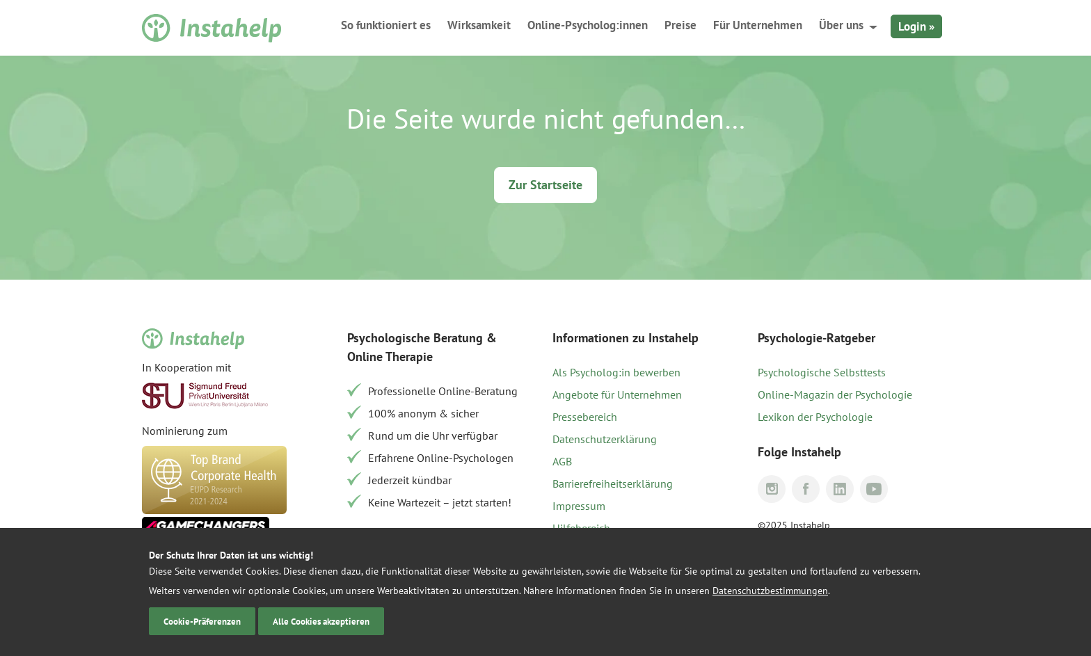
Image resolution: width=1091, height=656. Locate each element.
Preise (680, 25)
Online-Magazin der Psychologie (835, 394)
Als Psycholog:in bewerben (616, 372)
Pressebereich (584, 417)
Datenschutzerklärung (604, 439)
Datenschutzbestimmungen (770, 590)
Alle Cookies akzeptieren (321, 621)
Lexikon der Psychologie (815, 417)
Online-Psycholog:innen (587, 25)
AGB (562, 461)
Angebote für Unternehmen (617, 394)
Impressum (578, 506)
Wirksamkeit (479, 25)
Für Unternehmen (757, 25)
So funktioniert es (386, 25)
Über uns (841, 25)
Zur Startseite (545, 185)
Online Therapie (390, 357)
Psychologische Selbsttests (822, 372)
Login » (916, 26)
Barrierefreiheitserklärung (612, 483)
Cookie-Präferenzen (202, 621)
